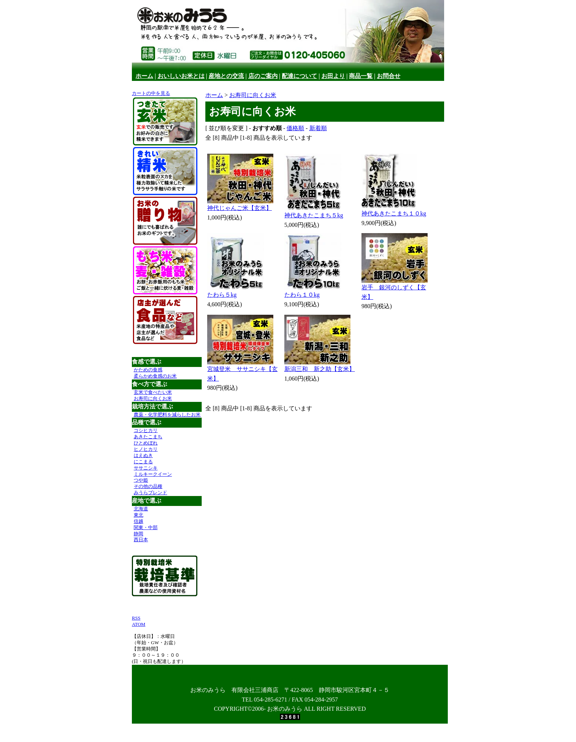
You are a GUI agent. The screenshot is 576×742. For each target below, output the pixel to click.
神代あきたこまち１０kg (393, 213)
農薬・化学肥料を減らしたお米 (167, 414)
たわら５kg (222, 295)
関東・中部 (146, 527)
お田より (333, 76)
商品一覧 (360, 76)
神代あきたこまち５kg (313, 215)
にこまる (143, 461)
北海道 (141, 508)
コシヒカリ (146, 430)
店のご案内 (263, 76)
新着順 (318, 128)
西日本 (141, 539)
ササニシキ (146, 468)
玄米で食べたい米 (153, 392)
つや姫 (141, 480)
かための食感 (148, 369)
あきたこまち (148, 436)
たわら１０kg (302, 295)
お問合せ (388, 76)
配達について (299, 76)
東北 (138, 515)
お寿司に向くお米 (153, 398)
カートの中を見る (151, 93)
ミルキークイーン (153, 474)
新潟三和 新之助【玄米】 (319, 369)
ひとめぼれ (146, 443)
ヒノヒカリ (146, 449)
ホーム (144, 76)
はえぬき (143, 455)
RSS (136, 618)
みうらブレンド (150, 492)
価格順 (295, 128)
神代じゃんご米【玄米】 (239, 208)
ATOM (138, 624)
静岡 (138, 533)
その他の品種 (148, 486)
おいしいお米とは (181, 76)
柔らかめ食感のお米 (155, 376)
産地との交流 (226, 76)
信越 (138, 521)
